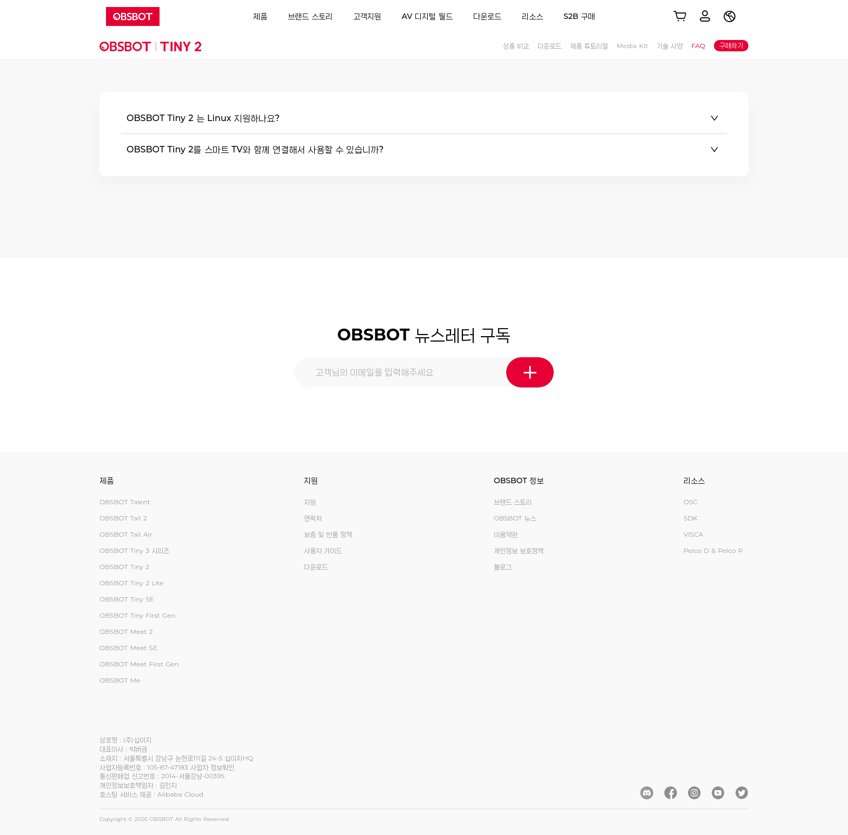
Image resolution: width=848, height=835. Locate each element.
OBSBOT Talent (125, 502)
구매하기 (731, 45)
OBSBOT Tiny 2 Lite (131, 583)
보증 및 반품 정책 (328, 534)
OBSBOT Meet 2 (126, 631)
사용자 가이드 (323, 550)
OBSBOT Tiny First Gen (137, 615)
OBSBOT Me (120, 680)
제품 (260, 16)
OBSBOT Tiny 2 (124, 567)
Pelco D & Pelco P (713, 550)
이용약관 (506, 534)
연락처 (313, 518)
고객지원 (367, 16)
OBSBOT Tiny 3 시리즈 (134, 550)
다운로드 (487, 16)
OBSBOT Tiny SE (127, 599)
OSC (691, 502)
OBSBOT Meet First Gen (139, 664)
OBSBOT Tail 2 (123, 518)
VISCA (693, 534)
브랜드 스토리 (310, 16)
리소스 (532, 16)
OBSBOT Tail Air (126, 534)
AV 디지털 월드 (427, 16)
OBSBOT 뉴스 (515, 518)
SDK (691, 518)
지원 (310, 502)
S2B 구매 (579, 16)
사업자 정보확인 (212, 767)
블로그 (503, 567)
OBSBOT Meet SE (128, 648)
